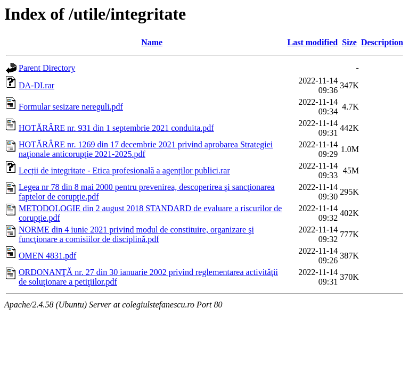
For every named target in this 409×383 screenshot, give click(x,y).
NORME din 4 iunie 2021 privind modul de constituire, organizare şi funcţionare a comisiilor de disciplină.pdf (136, 234)
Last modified (313, 42)
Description (382, 42)
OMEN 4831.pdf (47, 255)
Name (151, 42)
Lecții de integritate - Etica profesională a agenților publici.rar (124, 170)
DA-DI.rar (36, 85)
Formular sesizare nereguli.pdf (71, 106)
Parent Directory (47, 67)
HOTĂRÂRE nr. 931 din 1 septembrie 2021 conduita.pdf (116, 127)
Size (349, 42)
